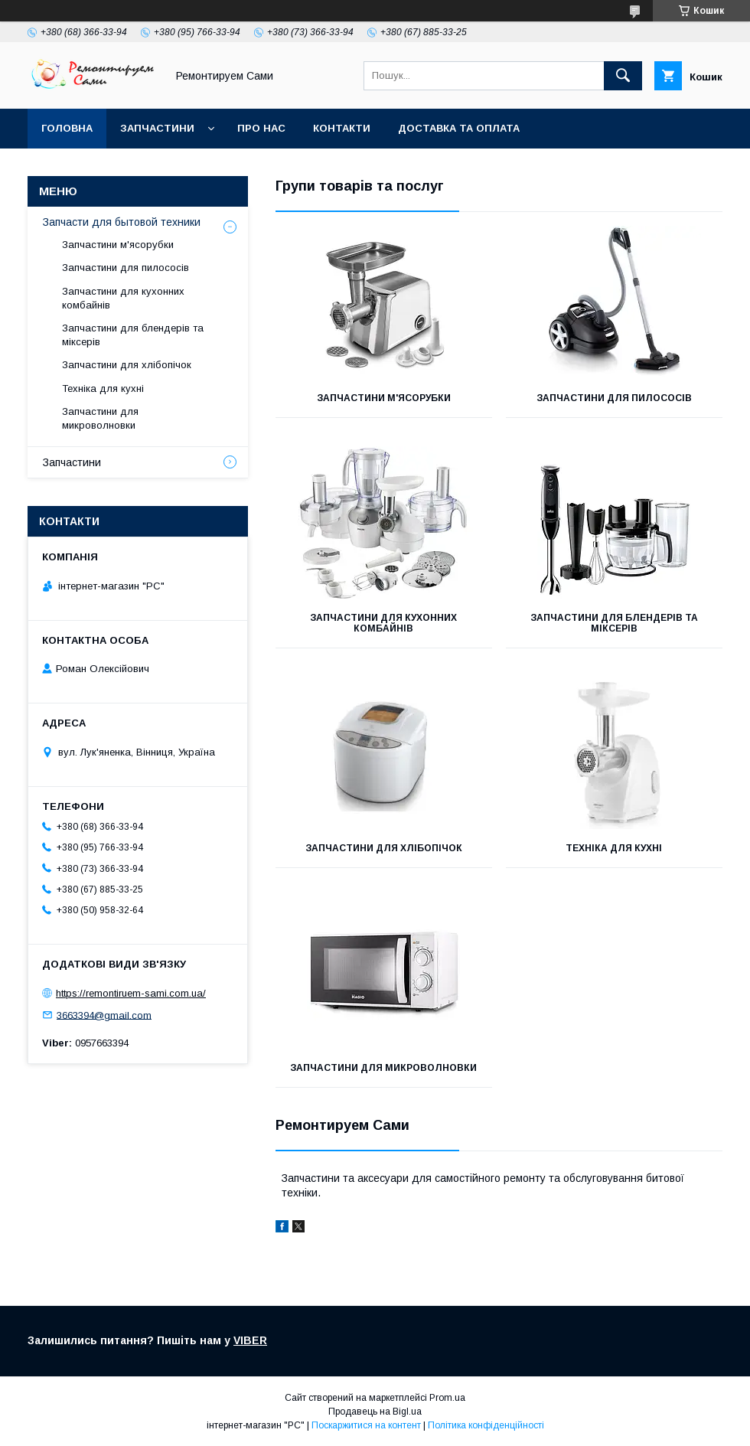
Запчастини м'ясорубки (384, 398)
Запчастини (157, 128)
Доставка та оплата (459, 128)
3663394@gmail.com (104, 1014)
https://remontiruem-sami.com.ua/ (131, 993)
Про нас (261, 128)
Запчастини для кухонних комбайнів (383, 623)
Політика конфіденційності (486, 1425)
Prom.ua (447, 1397)
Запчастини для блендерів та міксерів (614, 623)
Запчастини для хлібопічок (383, 848)
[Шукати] (623, 75)
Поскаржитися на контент (366, 1425)
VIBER (250, 1340)
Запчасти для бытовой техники (122, 222)
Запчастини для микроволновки (383, 1067)
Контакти (341, 128)
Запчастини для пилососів (614, 398)
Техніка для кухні (614, 848)
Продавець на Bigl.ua (375, 1411)
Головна (67, 128)
